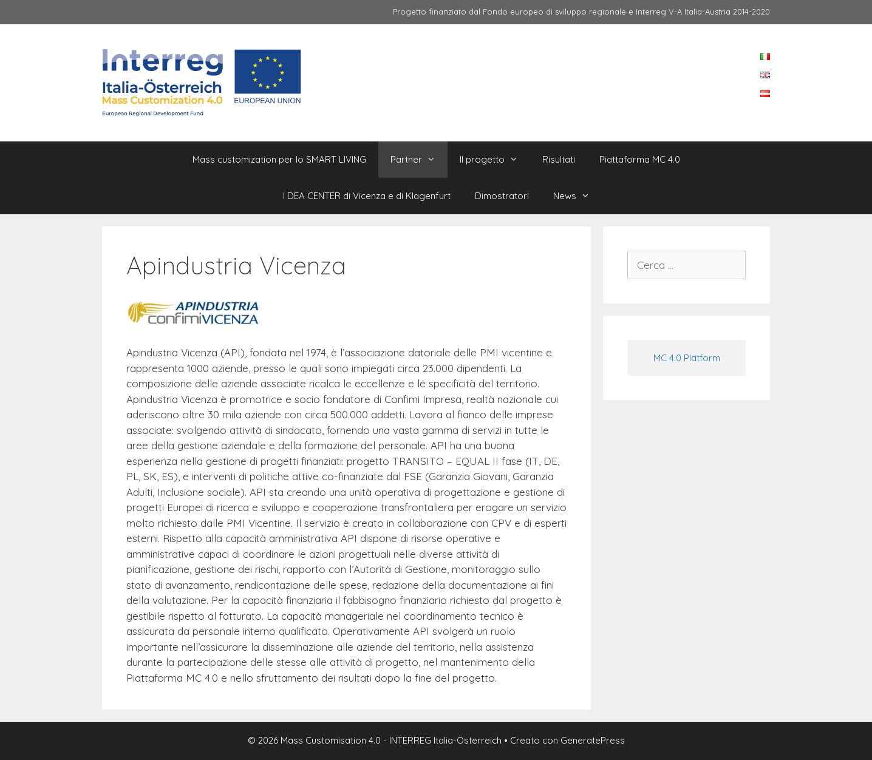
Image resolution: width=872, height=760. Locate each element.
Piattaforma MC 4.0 (639, 159)
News (577, 196)
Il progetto (495, 159)
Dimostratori (502, 196)
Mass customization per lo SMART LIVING (279, 159)
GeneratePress (592, 740)
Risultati (558, 159)
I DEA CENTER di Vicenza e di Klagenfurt (367, 196)
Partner (419, 159)
